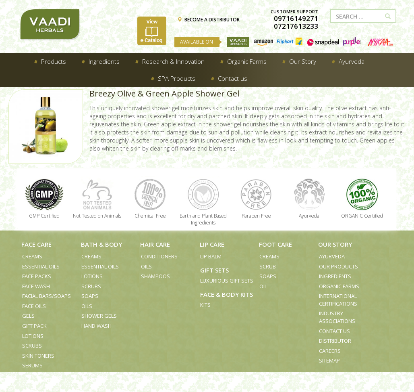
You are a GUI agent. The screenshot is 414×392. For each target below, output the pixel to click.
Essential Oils (41, 266)
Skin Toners (38, 355)
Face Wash (36, 286)
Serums (32, 365)
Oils (86, 306)
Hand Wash (96, 325)
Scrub (267, 266)
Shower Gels (99, 315)
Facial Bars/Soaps (46, 296)
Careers (330, 350)
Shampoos (155, 276)
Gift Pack (34, 325)
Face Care (36, 244)
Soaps (89, 296)
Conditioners (159, 256)
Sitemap (329, 360)
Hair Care (155, 244)
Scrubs (32, 345)
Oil (263, 286)
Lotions (32, 336)
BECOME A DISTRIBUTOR (208, 19)
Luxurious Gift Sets (226, 280)
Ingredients (335, 276)
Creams (32, 256)
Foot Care (275, 244)
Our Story (335, 244)
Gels (28, 315)
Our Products (338, 266)
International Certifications (338, 299)
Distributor (335, 340)
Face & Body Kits (226, 294)
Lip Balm (210, 256)
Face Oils (34, 306)
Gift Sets (214, 270)
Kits (205, 304)
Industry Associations (337, 317)
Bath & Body (101, 244)
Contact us (334, 331)
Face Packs (36, 276)
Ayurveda (332, 256)
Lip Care (212, 244)
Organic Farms (339, 286)
